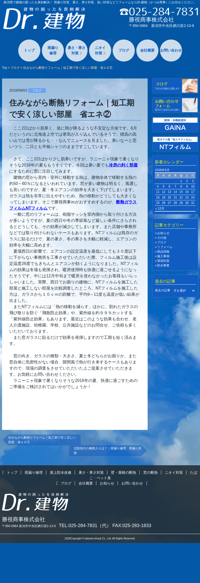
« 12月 (159, 208)
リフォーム (165, 247)
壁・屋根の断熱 (123, 472)
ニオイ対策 (100, 50)
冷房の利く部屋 (123, 165)
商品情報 (163, 251)
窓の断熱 (150, 472)
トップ (29, 50)
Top (4, 68)
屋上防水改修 (60, 472)
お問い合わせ (171, 50)
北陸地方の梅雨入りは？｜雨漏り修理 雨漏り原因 (107, 451)
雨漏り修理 (52, 50)
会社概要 (147, 50)
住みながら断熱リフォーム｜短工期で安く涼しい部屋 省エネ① (42, 440)
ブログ (123, 50)
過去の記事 (162, 290)
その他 (161, 238)
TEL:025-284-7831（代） (85, 525)
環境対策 (163, 261)
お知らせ (163, 233)
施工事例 (163, 256)
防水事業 (163, 265)
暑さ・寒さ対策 (76, 50)
